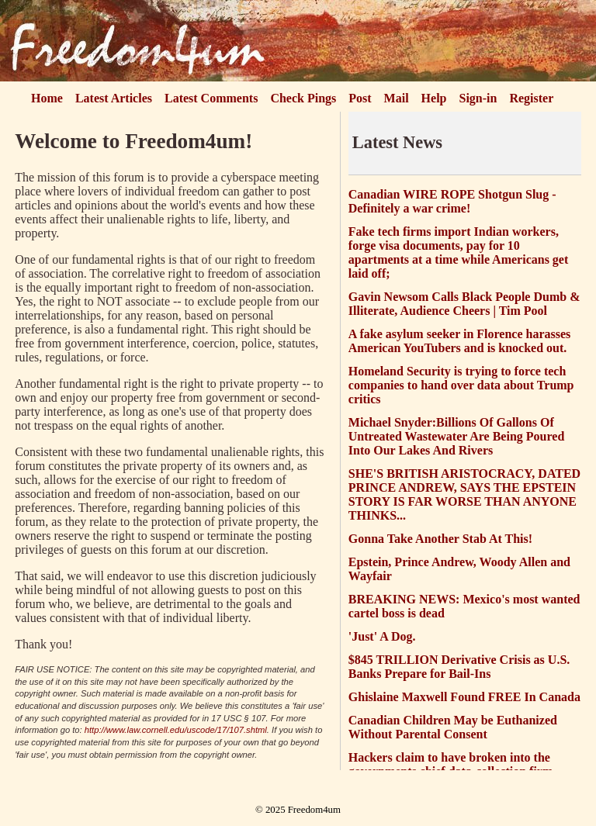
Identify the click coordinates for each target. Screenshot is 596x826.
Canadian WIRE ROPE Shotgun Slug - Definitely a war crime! (452, 201)
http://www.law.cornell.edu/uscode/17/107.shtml (176, 729)
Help (434, 98)
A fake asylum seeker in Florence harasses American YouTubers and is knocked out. (459, 340)
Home (47, 98)
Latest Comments (211, 98)
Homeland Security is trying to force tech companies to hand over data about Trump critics (461, 385)
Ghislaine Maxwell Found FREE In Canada (464, 696)
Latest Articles (113, 98)
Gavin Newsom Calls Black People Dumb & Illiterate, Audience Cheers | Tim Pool (464, 303)
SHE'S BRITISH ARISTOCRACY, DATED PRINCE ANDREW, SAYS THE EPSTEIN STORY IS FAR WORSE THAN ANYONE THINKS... (464, 494)
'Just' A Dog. (382, 636)
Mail (396, 98)
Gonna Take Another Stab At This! (440, 538)
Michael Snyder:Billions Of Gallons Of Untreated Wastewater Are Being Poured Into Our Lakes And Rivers (456, 436)
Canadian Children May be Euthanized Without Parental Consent (452, 727)
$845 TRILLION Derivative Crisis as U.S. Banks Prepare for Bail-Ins (459, 666)
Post (359, 98)
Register (531, 98)
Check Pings (303, 98)
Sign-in (478, 98)
